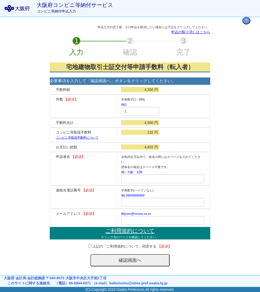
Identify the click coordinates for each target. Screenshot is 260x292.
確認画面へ (130, 260)
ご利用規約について (130, 231)
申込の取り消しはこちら (190, 32)
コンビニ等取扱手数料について (77, 137)
